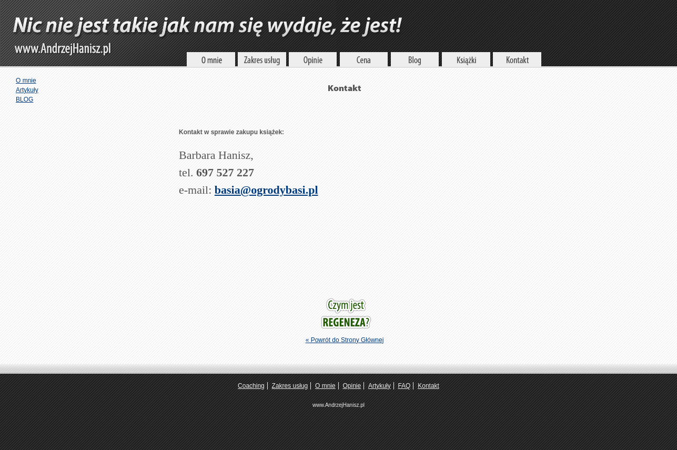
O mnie (26, 80)
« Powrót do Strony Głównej (345, 340)
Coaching (251, 385)
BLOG (24, 99)
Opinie (352, 385)
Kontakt (428, 385)
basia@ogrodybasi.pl (266, 189)
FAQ (404, 385)
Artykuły (27, 90)
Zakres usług (290, 385)
